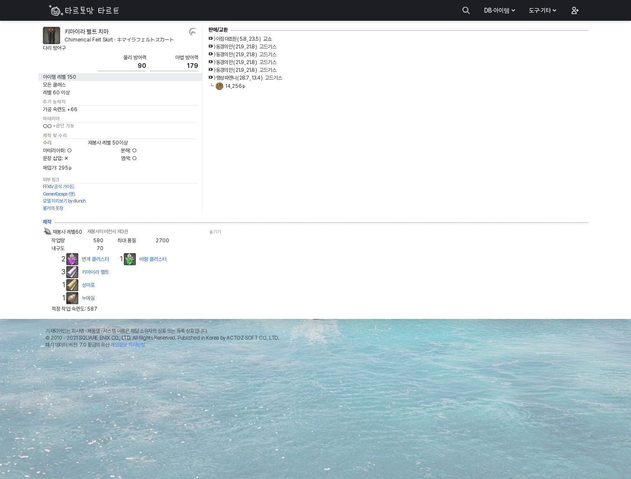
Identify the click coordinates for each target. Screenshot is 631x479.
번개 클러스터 (95, 259)
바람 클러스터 (153, 259)
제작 (47, 222)
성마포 (88, 285)
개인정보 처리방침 (127, 345)
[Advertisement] (315, 415)
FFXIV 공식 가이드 (58, 187)
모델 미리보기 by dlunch (64, 201)
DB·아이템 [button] (500, 10)
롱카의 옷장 (53, 208)
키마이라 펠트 (95, 272)
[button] (574, 10)
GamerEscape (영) (59, 194)
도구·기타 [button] (543, 10)
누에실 (88, 298)
